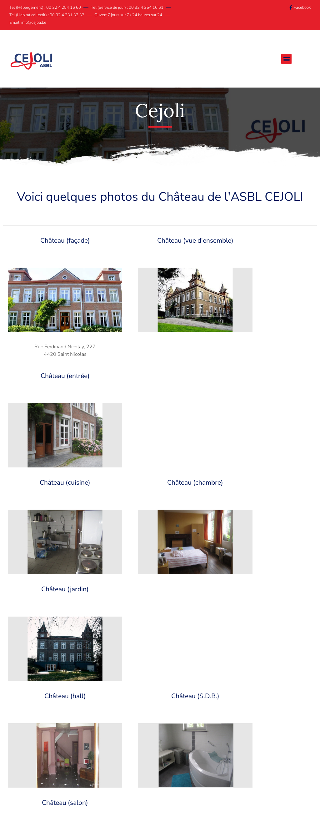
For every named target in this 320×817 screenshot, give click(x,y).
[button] (290, 59)
